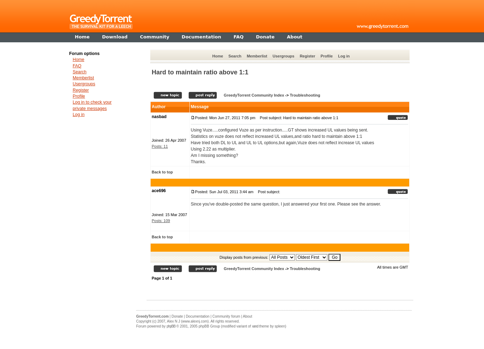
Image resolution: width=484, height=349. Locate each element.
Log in (344, 56)
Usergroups (284, 56)
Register (307, 56)
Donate (177, 316)
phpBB (171, 326)
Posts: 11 (160, 146)
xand (255, 326)
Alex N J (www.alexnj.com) (187, 321)
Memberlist (257, 56)
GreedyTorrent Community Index (254, 95)
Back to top (162, 172)
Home (217, 56)
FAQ (77, 65)
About (247, 316)
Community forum (226, 316)
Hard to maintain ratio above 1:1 (200, 72)
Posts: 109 (161, 221)
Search (235, 56)
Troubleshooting (305, 95)
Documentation (198, 316)
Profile (327, 56)
